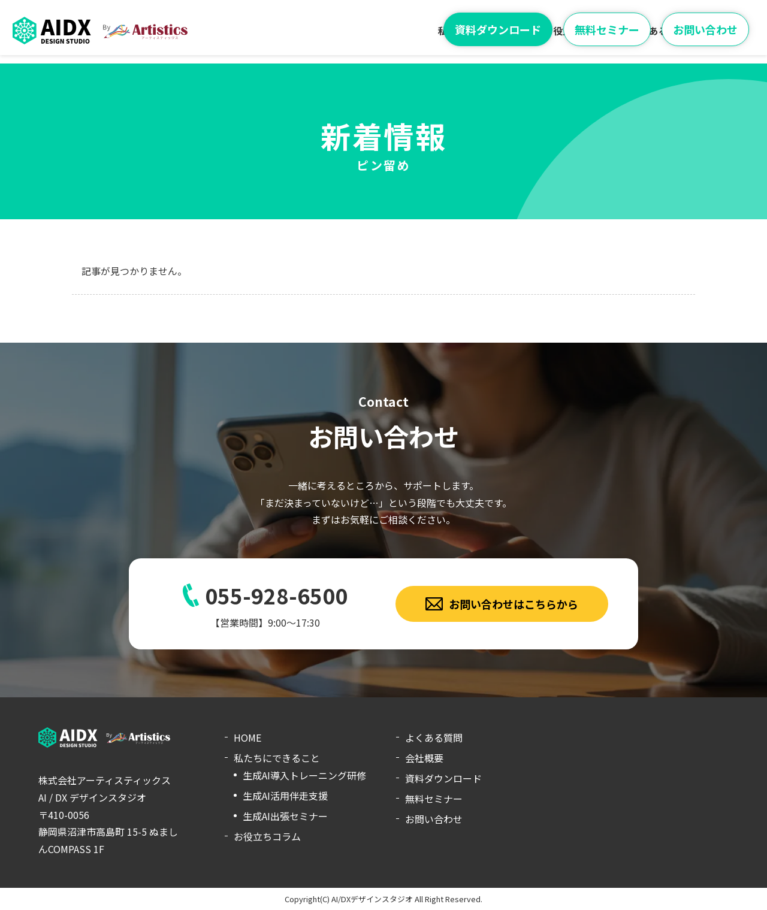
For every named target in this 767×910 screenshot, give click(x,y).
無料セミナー (607, 29)
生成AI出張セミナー (285, 816)
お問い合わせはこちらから (502, 604)
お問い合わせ (705, 29)
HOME (247, 737)
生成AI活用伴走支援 (285, 795)
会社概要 (424, 758)
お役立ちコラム (267, 836)
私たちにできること (277, 758)
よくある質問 (434, 737)
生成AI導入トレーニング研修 (304, 775)
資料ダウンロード (498, 29)
